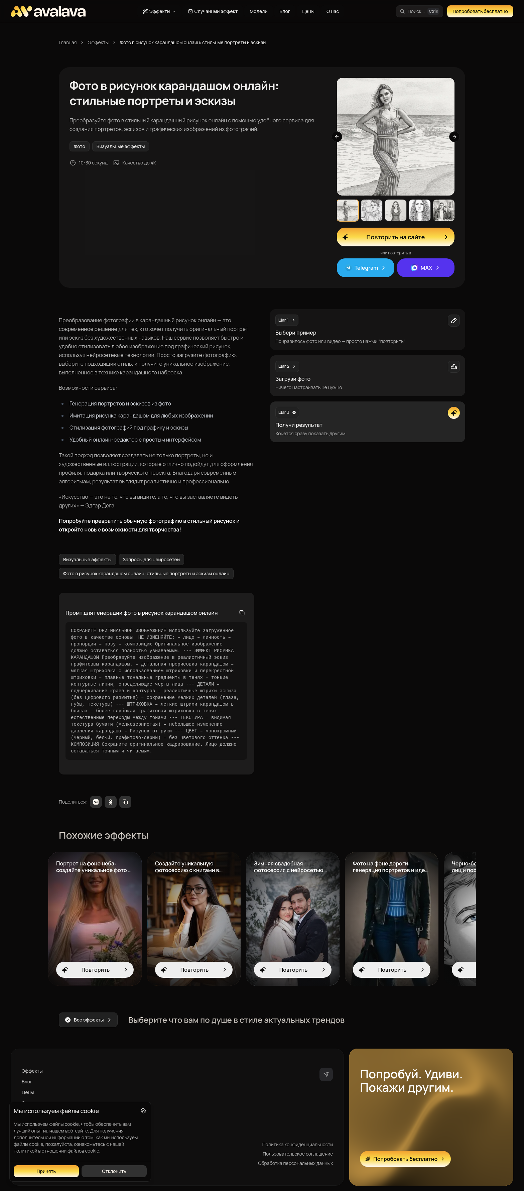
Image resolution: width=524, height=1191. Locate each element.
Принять (46, 1171)
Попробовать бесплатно (480, 11)
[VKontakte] (96, 802)
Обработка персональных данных (295, 1163)
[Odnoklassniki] (111, 802)
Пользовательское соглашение (298, 1154)
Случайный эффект (213, 11)
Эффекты (159, 11)
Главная (68, 42)
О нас (332, 11)
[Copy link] (125, 802)
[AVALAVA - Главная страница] (48, 11)
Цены (308, 11)
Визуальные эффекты (121, 146)
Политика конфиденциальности (297, 1144)
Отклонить (114, 1171)
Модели (258, 11)
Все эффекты (88, 1020)
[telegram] (326, 1074)
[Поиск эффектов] (419, 11)
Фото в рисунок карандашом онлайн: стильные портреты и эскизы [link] (193, 42)
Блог (285, 11)
